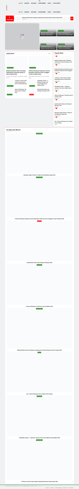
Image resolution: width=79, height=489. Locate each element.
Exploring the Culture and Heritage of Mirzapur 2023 (39, 262)
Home (21, 3)
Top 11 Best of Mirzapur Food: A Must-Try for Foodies (39, 394)
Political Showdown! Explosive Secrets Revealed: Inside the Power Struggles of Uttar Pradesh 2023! (39, 72)
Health (49, 3)
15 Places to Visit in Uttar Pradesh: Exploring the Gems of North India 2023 (21, 82)
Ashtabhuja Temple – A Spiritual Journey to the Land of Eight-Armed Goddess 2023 (63, 88)
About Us (47, 487)
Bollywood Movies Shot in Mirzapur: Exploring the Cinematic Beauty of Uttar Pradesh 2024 (42, 17)
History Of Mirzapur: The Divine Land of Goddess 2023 (20, 91)
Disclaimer (65, 487)
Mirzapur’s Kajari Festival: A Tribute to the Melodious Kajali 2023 (65, 48)
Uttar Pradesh (56, 3)
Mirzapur (27, 3)
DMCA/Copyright (58, 487)
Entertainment (42, 3)
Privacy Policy (70, 487)
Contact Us (52, 487)
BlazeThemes (39, 486)
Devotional (34, 3)
